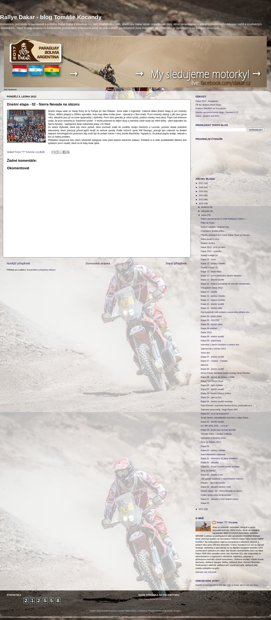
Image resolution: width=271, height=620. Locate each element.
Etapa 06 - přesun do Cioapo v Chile (217, 377)
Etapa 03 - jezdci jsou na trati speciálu (218, 430)
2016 (201, 187)
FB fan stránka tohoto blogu (208, 105)
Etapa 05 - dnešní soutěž (212, 389)
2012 (201, 203)
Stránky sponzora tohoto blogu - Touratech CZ (217, 112)
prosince (205, 207)
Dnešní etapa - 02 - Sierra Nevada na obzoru (221, 491)
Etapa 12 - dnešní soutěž (212, 279)
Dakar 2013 (206, 332)
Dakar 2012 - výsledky (211, 251)
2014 (201, 195)
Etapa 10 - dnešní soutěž (212, 304)
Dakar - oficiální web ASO (207, 116)
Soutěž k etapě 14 (209, 255)
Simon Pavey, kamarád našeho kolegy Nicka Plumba (225, 373)
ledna (204, 215)
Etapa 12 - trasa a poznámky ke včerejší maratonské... (226, 284)
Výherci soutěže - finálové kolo (215, 227)
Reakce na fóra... (209, 243)
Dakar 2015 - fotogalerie (207, 101)
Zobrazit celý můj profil (206, 572)
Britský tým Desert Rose (212, 381)
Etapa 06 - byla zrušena (212, 385)
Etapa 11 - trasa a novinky (213, 300)
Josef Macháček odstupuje (213, 454)
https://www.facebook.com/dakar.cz (154, 599)
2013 (201, 199)
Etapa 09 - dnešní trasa (211, 324)
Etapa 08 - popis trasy (211, 340)
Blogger (177, 611)
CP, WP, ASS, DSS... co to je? (215, 426)
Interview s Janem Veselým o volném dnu (220, 344)
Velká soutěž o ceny (210, 239)
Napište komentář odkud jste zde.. (211, 585)
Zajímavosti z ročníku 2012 (213, 348)
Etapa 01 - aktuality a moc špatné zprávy (219, 499)
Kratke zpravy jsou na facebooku (216, 495)
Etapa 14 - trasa (208, 259)
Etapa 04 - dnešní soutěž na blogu (216, 401)
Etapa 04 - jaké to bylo (211, 397)
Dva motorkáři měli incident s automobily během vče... (226, 312)
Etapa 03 (205, 446)
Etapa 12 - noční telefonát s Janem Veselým (221, 275)
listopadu (205, 211)
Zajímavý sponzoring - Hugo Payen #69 (219, 409)
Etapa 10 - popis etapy (211, 316)
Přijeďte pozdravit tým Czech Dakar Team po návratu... (226, 235)
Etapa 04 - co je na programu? (215, 413)
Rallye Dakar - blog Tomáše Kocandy (51, 17)
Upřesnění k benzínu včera (213, 438)
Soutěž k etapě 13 (209, 267)
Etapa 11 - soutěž (209, 292)
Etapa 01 (205, 503)
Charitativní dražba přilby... (213, 231)
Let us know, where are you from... (244, 585)
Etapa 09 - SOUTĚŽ (210, 320)
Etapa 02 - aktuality (210, 462)
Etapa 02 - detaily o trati (212, 475)
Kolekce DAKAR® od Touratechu (211, 108)
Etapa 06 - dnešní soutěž (212, 369)
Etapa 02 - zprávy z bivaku (213, 450)
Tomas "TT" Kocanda (25, 152)
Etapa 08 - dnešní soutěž (212, 336)
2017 (201, 183)
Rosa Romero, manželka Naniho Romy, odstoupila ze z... (227, 405)
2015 (201, 191)
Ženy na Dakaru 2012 (211, 442)
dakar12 (204, 365)
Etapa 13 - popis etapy (211, 271)
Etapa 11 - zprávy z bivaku (213, 296)
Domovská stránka (98, 263)
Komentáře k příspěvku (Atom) (41, 270)
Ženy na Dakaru (208, 470)
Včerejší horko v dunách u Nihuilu (216, 434)
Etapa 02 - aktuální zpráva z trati (216, 487)
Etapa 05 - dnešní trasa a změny (216, 393)
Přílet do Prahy (207, 223)
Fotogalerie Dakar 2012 (212, 288)
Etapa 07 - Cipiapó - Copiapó (214, 361)
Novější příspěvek (18, 263)
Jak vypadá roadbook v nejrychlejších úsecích (222, 479)
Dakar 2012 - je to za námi (213, 247)
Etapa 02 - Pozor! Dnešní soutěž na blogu (220, 466)
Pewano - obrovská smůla (213, 483)
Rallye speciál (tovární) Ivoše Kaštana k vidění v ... (224, 219)
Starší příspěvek (176, 263)
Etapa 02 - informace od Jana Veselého (219, 458)
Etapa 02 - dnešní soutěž (212, 422)
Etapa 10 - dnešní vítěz (211, 308)
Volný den (205, 353)
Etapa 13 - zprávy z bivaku (213, 263)
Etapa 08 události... (210, 328)
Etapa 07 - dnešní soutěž (212, 357)
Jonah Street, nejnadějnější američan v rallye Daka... (225, 417)
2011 (201, 509)
